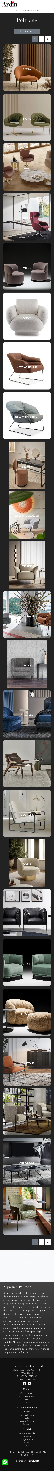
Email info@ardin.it (27, 1379)
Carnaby (27, 715)
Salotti (27, 1411)
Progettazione (27, 1439)
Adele (27, 1212)
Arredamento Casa (26, 10)
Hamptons (27, 1063)
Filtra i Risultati (27, 31)
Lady (27, 765)
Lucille (27, 218)
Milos (27, 268)
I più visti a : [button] (27, 1277)
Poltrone (37, 10)
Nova (27, 118)
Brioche (27, 1013)
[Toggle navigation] (50, 3)
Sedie (27, 1402)
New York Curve (27, 417)
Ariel (27, 168)
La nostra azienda (27, 1433)
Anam (27, 317)
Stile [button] (27, 1269)
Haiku (27, 1113)
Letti (27, 1418)
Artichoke (27, 1162)
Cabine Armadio (27, 1421)
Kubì (27, 914)
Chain (27, 964)
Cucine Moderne (27, 1396)
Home (16, 10)
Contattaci (27, 1445)
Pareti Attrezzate (27, 1415)
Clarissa (27, 814)
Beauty (27, 466)
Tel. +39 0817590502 (27, 1376)
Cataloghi (27, 1436)
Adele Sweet (27, 616)
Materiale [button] (27, 1262)
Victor (27, 566)
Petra (27, 69)
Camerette (27, 1424)
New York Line (26, 367)
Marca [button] (27, 1254)
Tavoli (26, 1399)
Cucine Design (27, 1393)
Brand (27, 1442)
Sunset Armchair (26, 516)
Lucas (27, 665)
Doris (27, 864)
